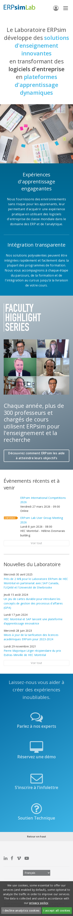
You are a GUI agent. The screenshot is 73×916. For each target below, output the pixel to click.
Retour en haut (36, 836)
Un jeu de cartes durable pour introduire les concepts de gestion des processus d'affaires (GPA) (33, 603)
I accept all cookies (56, 910)
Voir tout (36, 543)
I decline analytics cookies (21, 910)
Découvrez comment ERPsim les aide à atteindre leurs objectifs (36, 455)
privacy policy (38, 903)
